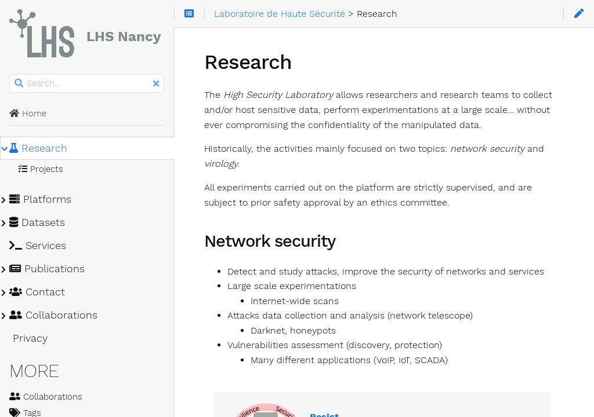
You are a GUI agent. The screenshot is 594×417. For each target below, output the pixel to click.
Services (37, 245)
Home (27, 113)
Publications (47, 269)
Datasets (37, 222)
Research (38, 148)
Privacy (28, 338)
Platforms (40, 199)
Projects (41, 169)
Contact (37, 292)
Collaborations (53, 315)
